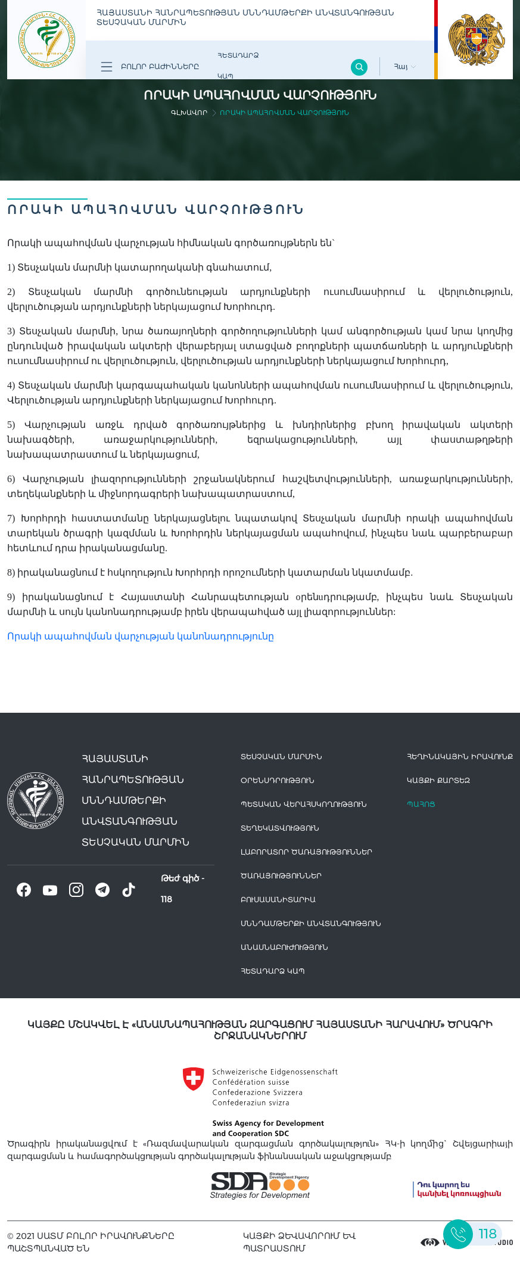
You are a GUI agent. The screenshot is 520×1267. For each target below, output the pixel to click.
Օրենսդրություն (278, 780)
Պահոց (421, 804)
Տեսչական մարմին (281, 756)
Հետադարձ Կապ (238, 65)
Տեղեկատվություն (280, 828)
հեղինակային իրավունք (460, 756)
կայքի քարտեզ (438, 780)
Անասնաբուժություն (284, 947)
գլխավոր (189, 112)
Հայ (405, 66)
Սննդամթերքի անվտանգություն (311, 923)
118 (166, 899)
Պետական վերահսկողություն (304, 804)
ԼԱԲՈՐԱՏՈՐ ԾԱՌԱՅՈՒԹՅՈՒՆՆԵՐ (306, 851)
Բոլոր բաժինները (150, 67)
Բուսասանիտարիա (278, 899)
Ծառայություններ (281, 875)
